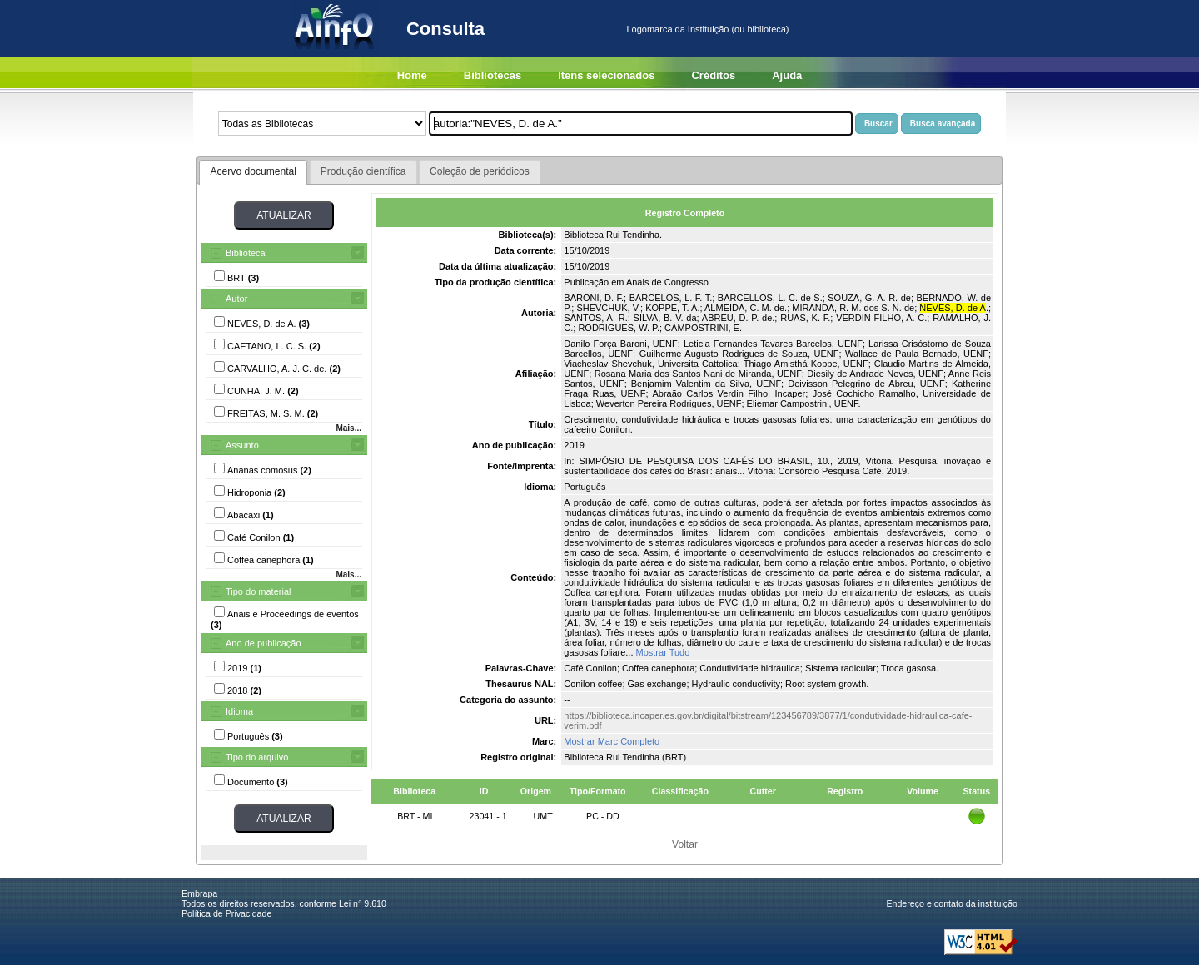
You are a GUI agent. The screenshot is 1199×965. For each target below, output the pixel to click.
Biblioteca (246, 253)
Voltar (685, 844)
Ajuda (787, 75)
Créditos (713, 75)
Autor (236, 299)
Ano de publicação (263, 643)
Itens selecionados (606, 75)
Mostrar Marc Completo (611, 741)
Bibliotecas (492, 75)
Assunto (242, 445)
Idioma (239, 711)
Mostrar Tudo (663, 652)
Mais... (348, 428)
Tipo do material (258, 591)
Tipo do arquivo (257, 757)
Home (412, 75)
